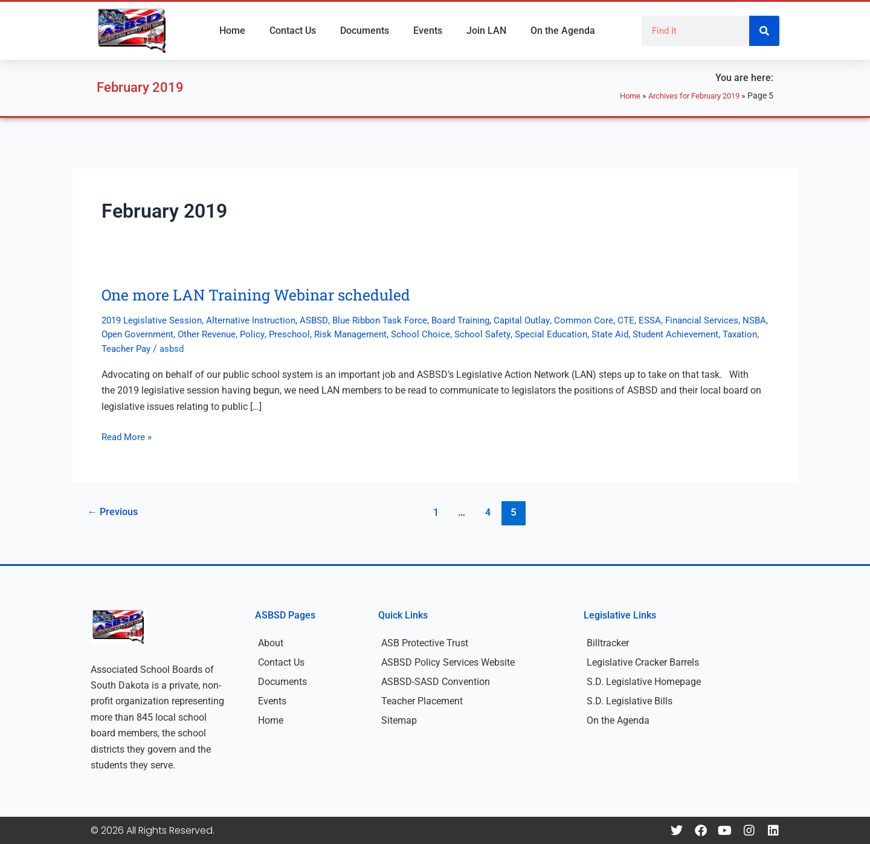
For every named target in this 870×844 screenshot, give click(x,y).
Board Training (479, 320)
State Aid (704, 334)
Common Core (609, 320)
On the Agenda (562, 30)
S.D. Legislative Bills (629, 701)
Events (427, 30)
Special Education (642, 334)
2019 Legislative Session (155, 320)
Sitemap (399, 720)
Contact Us (292, 30)
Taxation (179, 348)
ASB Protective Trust (424, 643)
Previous (114, 512)
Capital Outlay (545, 320)
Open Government (208, 334)
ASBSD (324, 320)
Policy (330, 334)
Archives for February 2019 (689, 95)
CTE (653, 320)
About (270, 643)
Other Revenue (282, 334)
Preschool (368, 334)
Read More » (128, 436)
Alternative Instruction (258, 320)
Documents (364, 30)
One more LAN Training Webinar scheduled (262, 294)
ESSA (678, 320)
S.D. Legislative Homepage (644, 681)
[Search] (764, 31)
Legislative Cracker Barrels (643, 662)
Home (232, 30)
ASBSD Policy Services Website (448, 662)
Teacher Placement (422, 701)
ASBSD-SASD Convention (435, 681)
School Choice (505, 334)
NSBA (153, 334)
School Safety (569, 334)
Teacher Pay (228, 348)
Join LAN (486, 30)
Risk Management (432, 334)
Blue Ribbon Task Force (394, 320)
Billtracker (608, 643)
